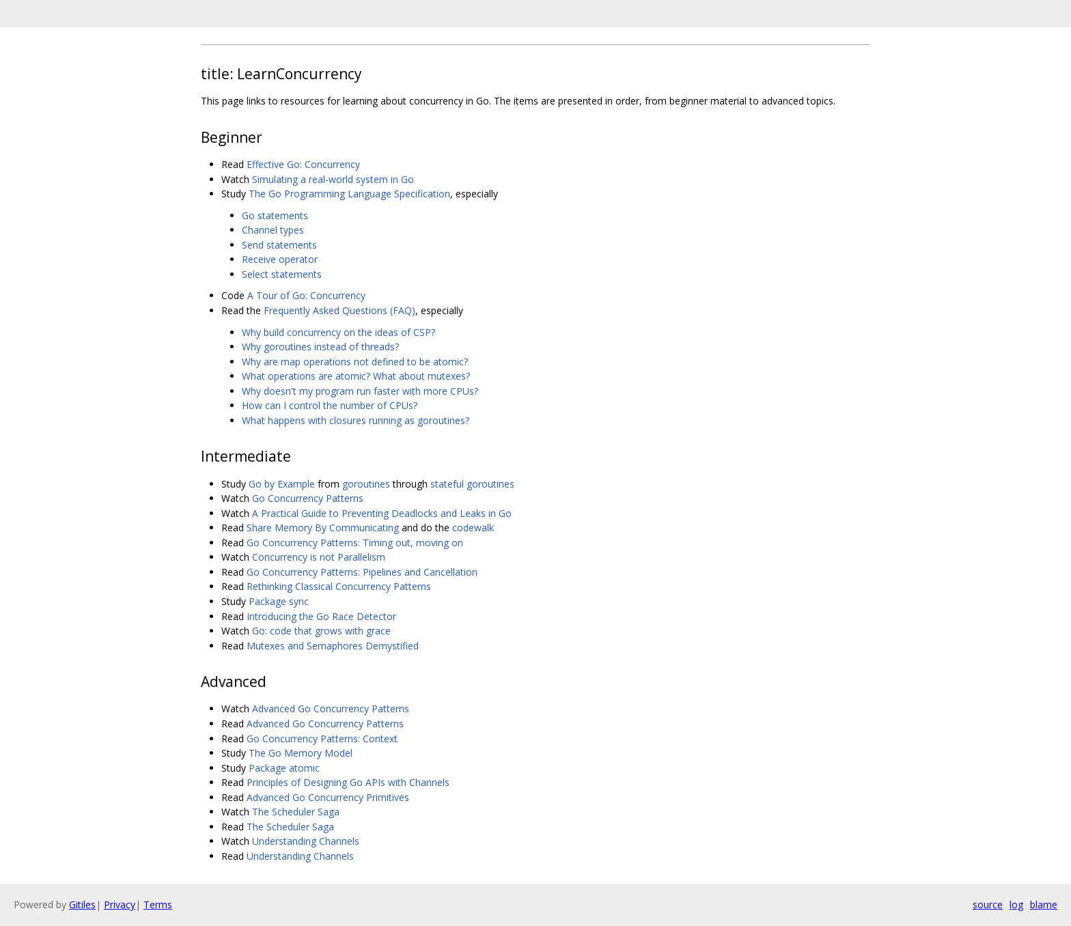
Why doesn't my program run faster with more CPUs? (360, 390)
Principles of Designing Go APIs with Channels (348, 782)
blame (1043, 904)
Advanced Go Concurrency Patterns (330, 708)
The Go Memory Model (300, 752)
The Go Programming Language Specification (349, 193)
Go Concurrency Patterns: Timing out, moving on (355, 542)
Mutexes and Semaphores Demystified (333, 645)
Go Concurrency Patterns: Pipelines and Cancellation (362, 571)
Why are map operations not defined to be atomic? (355, 361)
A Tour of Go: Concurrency (306, 295)
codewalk (473, 527)
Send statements (279, 244)
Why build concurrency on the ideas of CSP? (338, 332)
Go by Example (282, 483)
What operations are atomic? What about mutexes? (356, 375)
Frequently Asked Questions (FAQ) (339, 310)
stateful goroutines (472, 483)
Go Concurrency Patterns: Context (322, 738)
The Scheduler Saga (295, 811)
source (988, 904)
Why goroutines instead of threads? (320, 346)
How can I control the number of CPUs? (329, 405)
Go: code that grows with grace (321, 630)
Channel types (273, 229)
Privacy (119, 904)
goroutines (366, 483)
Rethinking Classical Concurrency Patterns (339, 586)
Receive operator (280, 259)
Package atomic (284, 767)
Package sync (279, 601)
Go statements (275, 215)
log (1016, 904)
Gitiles (82, 904)
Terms (157, 904)
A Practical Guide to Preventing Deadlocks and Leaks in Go (382, 513)
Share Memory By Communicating (323, 527)
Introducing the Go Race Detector (321, 616)
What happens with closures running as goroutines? (355, 420)
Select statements (282, 274)
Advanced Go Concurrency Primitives (328, 797)
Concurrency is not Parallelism (318, 556)
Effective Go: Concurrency (303, 164)
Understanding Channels (305, 840)
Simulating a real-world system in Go (333, 179)
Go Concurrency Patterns (307, 498)
